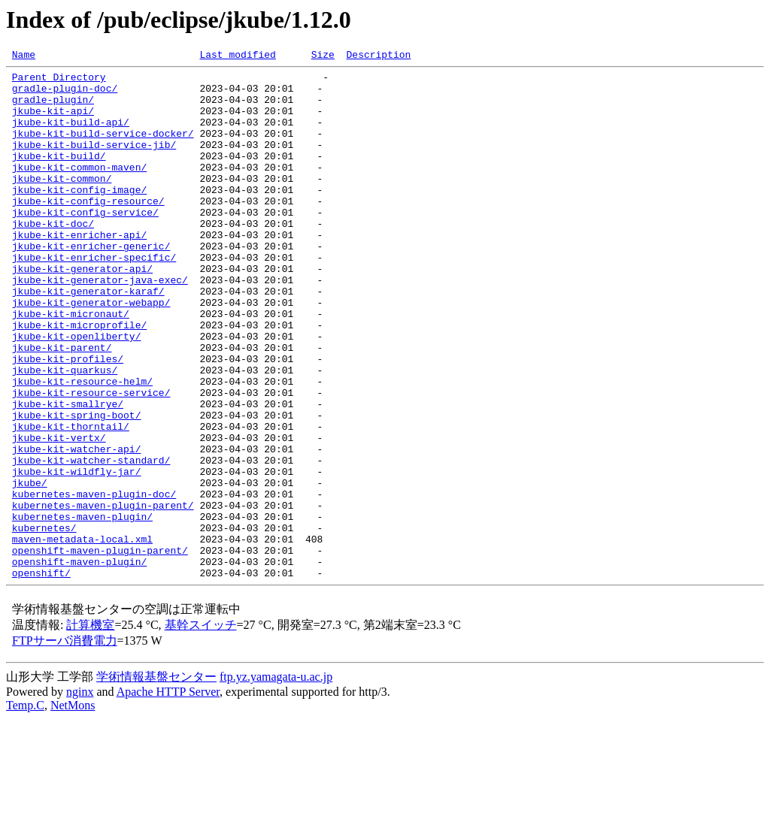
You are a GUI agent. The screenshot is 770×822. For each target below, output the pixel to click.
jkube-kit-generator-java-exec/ (100, 324)
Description (378, 56)
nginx (79, 795)
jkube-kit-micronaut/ (70, 365)
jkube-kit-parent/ (62, 406)
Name (23, 56)
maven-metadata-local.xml (82, 635)
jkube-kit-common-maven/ (79, 189)
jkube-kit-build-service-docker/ (103, 149)
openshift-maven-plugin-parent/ (100, 649)
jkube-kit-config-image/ (79, 216)
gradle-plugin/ (53, 108)
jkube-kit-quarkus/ (64, 433)
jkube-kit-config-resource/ (88, 230)
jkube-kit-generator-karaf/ (88, 338)
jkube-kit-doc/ (53, 257)
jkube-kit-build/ (59, 176)
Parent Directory (59, 81)
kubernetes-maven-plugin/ (82, 608)
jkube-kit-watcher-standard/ (91, 541)
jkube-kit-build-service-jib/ (94, 162)
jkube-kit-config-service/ (85, 243)
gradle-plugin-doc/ (64, 94)
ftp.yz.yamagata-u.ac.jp (276, 780)
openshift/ (41, 676)
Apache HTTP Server (168, 795)
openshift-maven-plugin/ (79, 662)
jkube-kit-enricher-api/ (79, 270)
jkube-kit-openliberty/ (76, 392)
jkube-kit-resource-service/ (91, 460)
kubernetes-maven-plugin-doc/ (94, 581)
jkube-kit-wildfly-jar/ (76, 554)
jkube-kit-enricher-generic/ (91, 284)
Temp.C (25, 808)
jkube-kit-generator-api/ (82, 311)
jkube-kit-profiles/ (67, 419)
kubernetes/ (44, 622)
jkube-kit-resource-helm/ (82, 446)
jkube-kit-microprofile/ (79, 378)
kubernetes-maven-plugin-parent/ (103, 595)
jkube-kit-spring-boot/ (76, 487)
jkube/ (29, 568)
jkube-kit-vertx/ (59, 514)
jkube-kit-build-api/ (70, 135)
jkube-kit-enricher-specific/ (94, 297)
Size (323, 56)
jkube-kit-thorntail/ (70, 500)
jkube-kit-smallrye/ (67, 473)
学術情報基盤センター (156, 780)
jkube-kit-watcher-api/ (76, 527)
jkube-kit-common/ (62, 203)
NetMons (72, 808)
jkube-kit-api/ (53, 121)
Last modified (237, 56)
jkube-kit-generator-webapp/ (91, 351)
